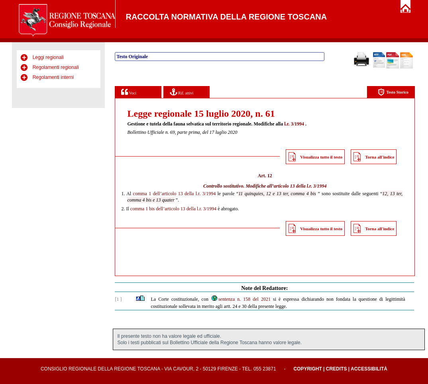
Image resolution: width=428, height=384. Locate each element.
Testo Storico (393, 92)
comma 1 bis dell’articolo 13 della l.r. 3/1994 (173, 209)
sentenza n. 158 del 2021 (241, 299)
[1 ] (118, 299)
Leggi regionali (48, 57)
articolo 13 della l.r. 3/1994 (300, 186)
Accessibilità (369, 369)
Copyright (307, 369)
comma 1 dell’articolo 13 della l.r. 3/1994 (174, 193)
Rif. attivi (182, 91)
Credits (336, 369)
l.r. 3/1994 (294, 124)
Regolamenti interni (53, 77)
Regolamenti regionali (56, 67)
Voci (128, 91)
